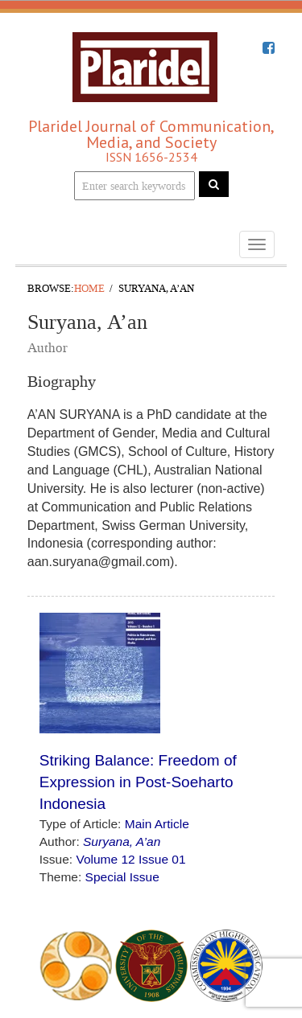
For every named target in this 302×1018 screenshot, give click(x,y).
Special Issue (122, 877)
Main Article (157, 824)
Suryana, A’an (121, 841)
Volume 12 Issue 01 (130, 859)
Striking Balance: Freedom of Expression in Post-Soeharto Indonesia (138, 782)
